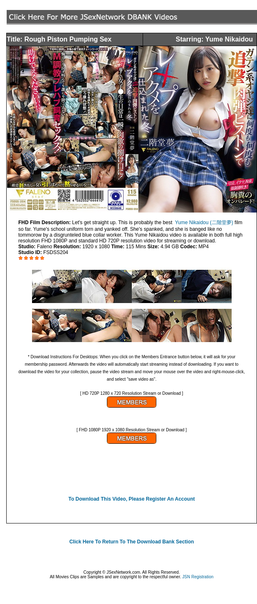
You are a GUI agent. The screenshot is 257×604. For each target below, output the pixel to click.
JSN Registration (197, 577)
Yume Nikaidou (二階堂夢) (204, 222)
